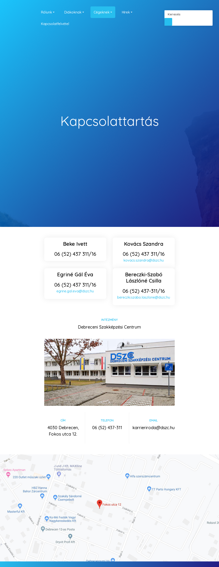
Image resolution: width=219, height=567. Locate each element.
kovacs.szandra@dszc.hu (143, 260)
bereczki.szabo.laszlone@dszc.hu (143, 297)
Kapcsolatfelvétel (55, 24)
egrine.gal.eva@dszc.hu (75, 291)
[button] (168, 22)
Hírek (126, 12)
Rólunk (46, 12)
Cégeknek (102, 12)
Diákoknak (72, 12)
